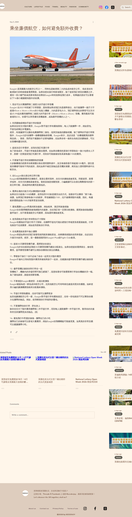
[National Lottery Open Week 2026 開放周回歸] (89, 365)
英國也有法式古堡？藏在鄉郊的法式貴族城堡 (51, 380)
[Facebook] (107, 7)
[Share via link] (16, 332)
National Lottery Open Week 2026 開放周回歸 (87, 380)
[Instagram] (100, 7)
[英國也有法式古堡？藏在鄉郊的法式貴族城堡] (52, 365)
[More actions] (93, 22)
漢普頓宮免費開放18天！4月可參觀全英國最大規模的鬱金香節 (14, 380)
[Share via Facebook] (11, 332)
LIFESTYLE (119, 240)
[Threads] (113, 7)
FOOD (118, 66)
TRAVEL (118, 109)
